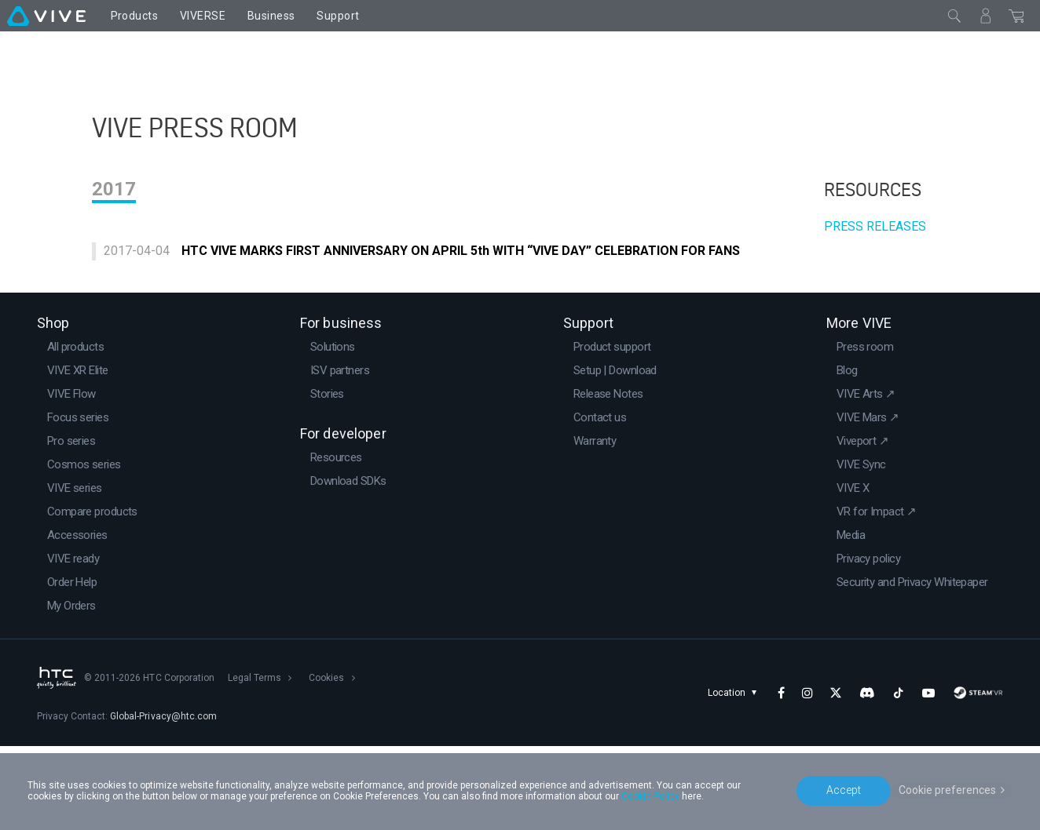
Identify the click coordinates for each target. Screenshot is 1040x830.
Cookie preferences (947, 790)
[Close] (954, 15)
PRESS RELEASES (875, 287)
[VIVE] (46, 15)
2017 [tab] (114, 250)
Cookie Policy (650, 796)
